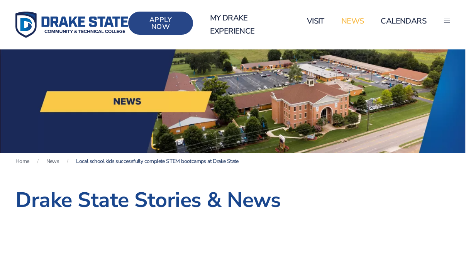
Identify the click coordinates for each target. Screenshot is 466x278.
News (352, 21)
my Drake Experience (232, 24)
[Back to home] (71, 25)
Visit (315, 21)
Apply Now (160, 23)
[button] (447, 21)
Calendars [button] (403, 21)
